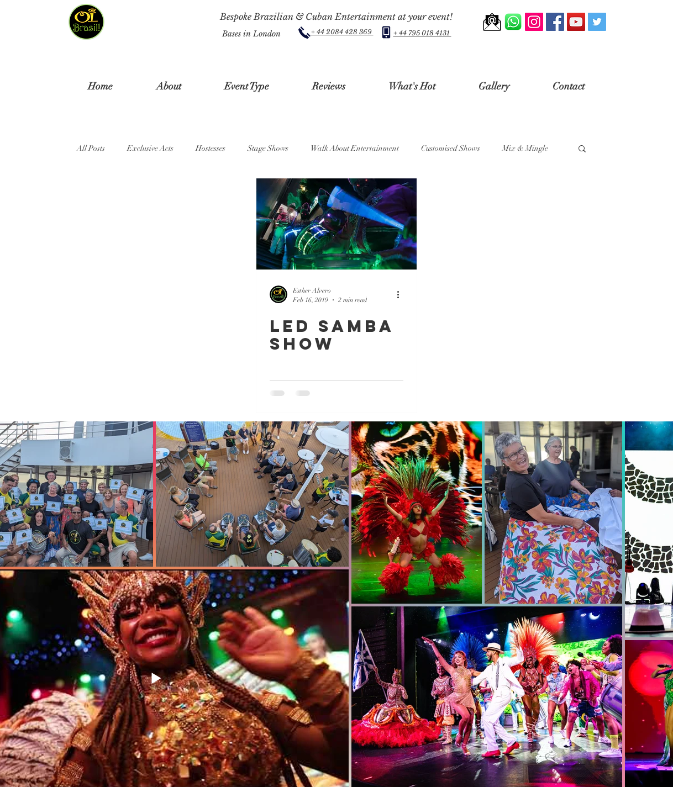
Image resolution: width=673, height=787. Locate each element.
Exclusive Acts (150, 148)
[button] (168, 86)
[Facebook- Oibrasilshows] (555, 22)
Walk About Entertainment (355, 148)
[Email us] (492, 22)
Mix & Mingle (525, 148)
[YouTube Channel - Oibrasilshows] (576, 22)
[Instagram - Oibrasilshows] (534, 22)
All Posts (91, 148)
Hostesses (210, 148)
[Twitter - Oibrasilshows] (597, 22)
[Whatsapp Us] (513, 22)
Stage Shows (268, 148)
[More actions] (401, 294)
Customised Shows (450, 148)
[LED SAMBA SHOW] (336, 224)
